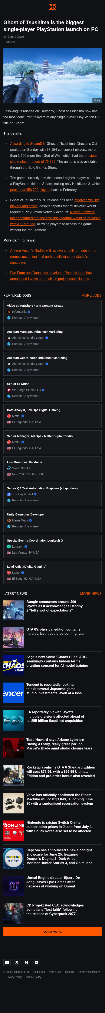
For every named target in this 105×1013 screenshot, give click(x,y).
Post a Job (55, 971)
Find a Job (39, 971)
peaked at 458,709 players (30, 190)
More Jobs (92, 295)
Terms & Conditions (89, 971)
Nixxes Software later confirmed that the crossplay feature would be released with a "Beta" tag (55, 218)
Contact (69, 971)
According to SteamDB (27, 143)
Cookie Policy (33, 977)
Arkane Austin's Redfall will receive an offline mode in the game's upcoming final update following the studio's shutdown (53, 256)
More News (91, 593)
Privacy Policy (14, 977)
